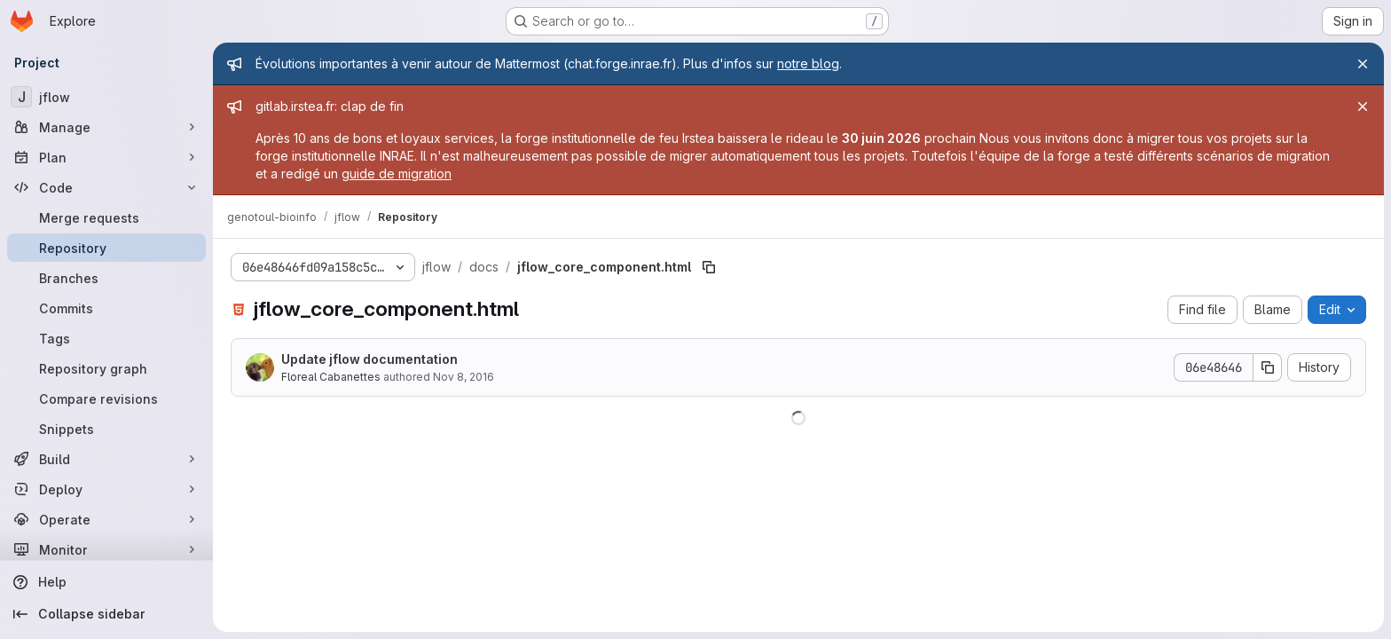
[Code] (106, 187)
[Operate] (106, 519)
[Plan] (106, 157)
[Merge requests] (106, 217)
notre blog (808, 63)
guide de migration (397, 173)
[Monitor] (106, 549)
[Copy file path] (709, 267)
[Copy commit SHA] (1267, 367)
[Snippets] (106, 428)
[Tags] (106, 338)
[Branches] (106, 278)
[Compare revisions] (106, 398)
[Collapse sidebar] (106, 614)
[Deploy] (106, 489)
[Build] (106, 459)
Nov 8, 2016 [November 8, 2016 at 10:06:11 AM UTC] (463, 376)
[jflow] (106, 97)
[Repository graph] (106, 368)
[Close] (1362, 64)
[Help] (106, 582)
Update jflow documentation (369, 359)
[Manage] (106, 127)
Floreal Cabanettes (331, 376)
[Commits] (106, 308)
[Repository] (106, 247)
